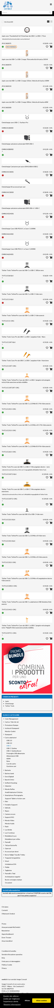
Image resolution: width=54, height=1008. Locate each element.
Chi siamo (5, 909)
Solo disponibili (8, 24)
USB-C (8, 748)
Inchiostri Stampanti (12, 730)
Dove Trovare (6, 940)
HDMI (8, 761)
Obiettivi (8, 788)
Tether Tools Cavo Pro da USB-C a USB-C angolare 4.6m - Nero (23, 339)
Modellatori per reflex (12, 841)
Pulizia (7, 869)
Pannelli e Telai (10, 876)
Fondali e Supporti (11, 807)
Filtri (6, 804)
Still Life (7, 810)
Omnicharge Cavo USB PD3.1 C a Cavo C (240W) (18, 251)
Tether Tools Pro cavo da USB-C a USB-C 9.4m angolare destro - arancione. (24, 492)
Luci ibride (8, 832)
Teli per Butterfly (11, 847)
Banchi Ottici (9, 782)
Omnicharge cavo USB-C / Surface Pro (15, 125)
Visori (7, 863)
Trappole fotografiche (12, 860)
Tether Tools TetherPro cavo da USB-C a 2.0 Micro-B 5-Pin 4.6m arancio (26, 427)
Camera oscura (10, 816)
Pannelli (7, 844)
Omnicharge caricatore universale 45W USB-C (18, 146)
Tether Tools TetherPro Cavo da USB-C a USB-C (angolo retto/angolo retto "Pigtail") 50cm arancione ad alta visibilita (26, 629)
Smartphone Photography (14, 797)
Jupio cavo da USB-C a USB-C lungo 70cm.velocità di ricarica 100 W (25, 61)
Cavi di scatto (11, 766)
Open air (8, 851)
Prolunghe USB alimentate (15, 756)
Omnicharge (9, 706)
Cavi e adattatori (10, 740)
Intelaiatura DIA (10, 866)
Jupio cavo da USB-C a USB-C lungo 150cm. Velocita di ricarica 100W (25, 83)
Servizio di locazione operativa (12, 957)
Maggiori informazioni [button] (12, 1004)
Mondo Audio (9, 826)
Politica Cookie (7, 967)
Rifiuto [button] (27, 1000)
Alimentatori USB (12, 758)
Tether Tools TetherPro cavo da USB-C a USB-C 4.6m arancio (23, 318)
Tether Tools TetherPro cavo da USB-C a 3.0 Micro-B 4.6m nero (24, 538)
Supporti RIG (9, 819)
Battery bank (9, 776)
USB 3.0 (9, 745)
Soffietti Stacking (11, 785)
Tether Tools (9, 708)
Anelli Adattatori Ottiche (13, 794)
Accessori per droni (11, 854)
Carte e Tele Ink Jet (12, 724)
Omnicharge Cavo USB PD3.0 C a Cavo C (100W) (18, 231)
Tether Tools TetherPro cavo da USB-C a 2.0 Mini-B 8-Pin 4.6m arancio (26, 449)
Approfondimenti (8, 936)
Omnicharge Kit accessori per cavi (13, 189)
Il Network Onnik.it (8, 916)
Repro (7, 813)
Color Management (11, 721)
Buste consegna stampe (13, 882)
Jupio (7, 703)
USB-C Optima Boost (13, 753)
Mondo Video (9, 823)
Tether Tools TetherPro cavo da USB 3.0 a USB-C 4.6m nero (22, 516)
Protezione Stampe (11, 727)
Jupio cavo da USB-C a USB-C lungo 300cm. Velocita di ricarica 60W (25, 104)
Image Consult (22, 982)
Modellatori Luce (10, 838)
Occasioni (8, 885)
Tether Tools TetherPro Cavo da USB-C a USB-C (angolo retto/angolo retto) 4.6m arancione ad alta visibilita (26, 383)
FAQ (3, 960)
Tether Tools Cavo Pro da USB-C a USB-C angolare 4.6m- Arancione (25, 363)
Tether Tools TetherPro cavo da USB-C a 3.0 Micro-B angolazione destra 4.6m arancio (27, 582)
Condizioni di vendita (9, 953)
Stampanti (8, 737)
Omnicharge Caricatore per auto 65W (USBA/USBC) (20, 169)
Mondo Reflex (10, 791)
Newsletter (6, 933)
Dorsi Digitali (9, 779)
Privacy (4, 970)
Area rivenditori (7, 943)
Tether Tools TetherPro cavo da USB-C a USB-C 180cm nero (23, 272)
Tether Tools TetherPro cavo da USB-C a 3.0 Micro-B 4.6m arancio (24, 559)
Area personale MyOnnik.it (11, 929)
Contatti (5, 912)
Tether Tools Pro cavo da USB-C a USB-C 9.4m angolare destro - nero (26, 469)
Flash (6, 829)
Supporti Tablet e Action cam (15, 801)
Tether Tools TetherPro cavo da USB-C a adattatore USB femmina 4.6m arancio (26, 605)
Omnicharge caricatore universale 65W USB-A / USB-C (21, 210)
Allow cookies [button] (41, 1000)
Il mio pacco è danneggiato (11, 963)
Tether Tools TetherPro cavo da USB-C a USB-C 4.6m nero (22, 296)
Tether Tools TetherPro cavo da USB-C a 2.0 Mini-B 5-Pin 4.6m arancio (26, 406)
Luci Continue (10, 835)
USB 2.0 (9, 743)
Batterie (8, 772)
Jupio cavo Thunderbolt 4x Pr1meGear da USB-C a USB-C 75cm (24, 38)
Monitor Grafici (10, 734)
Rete (8, 763)
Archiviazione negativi (12, 879)
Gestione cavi (11, 768)
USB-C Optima (11, 750)
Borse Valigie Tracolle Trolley (15, 857)
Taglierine (8, 873)
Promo (4, 926)
